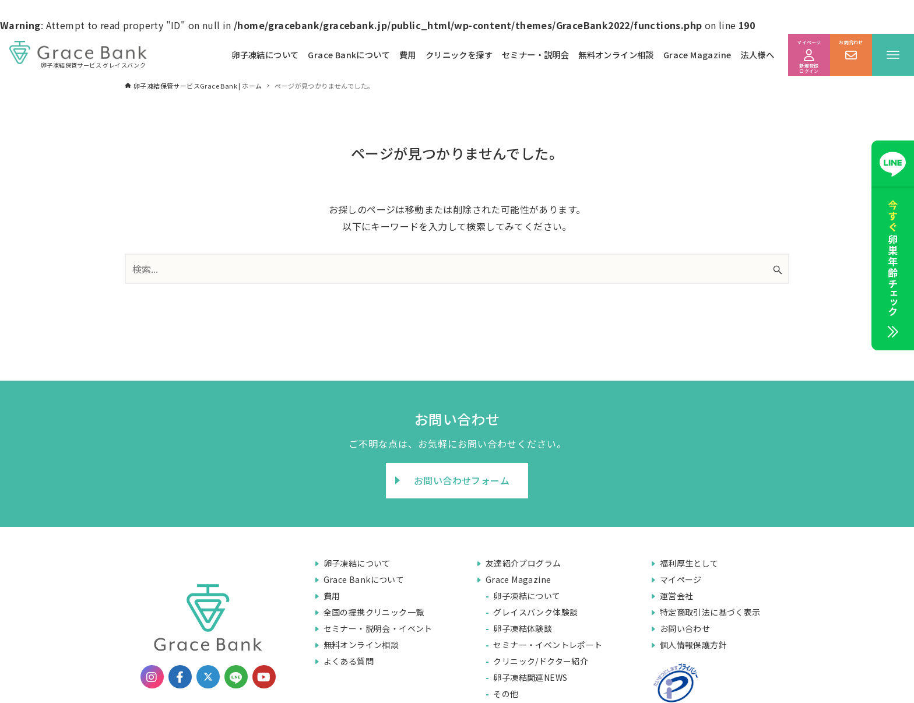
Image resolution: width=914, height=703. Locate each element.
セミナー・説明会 (535, 54)
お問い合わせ (685, 628)
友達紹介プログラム (523, 563)
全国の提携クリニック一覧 (374, 612)
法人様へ (757, 54)
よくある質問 (349, 661)
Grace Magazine (697, 54)
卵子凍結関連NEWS (530, 677)
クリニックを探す (459, 54)
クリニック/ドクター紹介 (540, 661)
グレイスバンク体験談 (535, 612)
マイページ (681, 579)
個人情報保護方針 (693, 645)
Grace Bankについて (349, 54)
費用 (407, 54)
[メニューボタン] (893, 55)
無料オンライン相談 (616, 54)
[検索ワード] (457, 269)
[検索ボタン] (777, 270)
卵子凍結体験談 (522, 628)
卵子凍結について (264, 54)
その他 (505, 694)
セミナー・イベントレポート (547, 645)
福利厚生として (689, 563)
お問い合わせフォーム (461, 480)
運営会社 (677, 596)
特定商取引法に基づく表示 (710, 612)
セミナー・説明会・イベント (378, 628)
